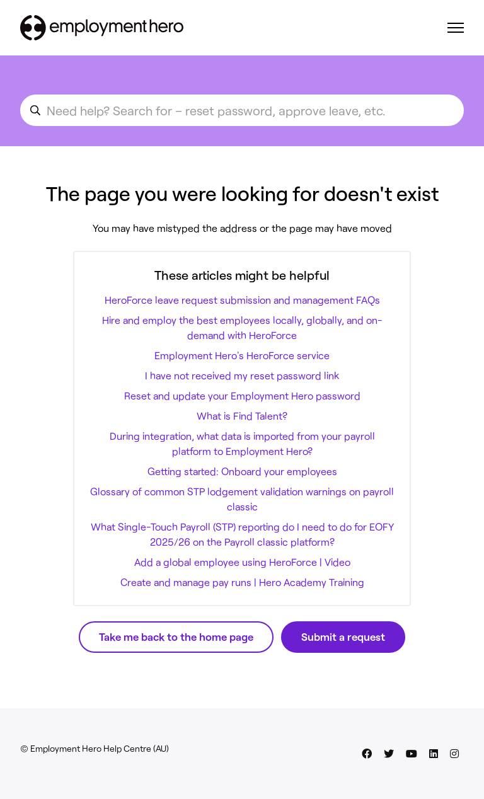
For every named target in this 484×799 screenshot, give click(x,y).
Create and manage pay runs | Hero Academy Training (242, 582)
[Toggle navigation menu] (455, 27)
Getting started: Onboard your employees (242, 471)
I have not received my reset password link (242, 375)
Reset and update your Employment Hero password (242, 395)
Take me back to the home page (176, 636)
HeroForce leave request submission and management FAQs (242, 300)
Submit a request (343, 636)
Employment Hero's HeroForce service (242, 355)
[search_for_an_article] (242, 110)
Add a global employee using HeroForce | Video (242, 562)
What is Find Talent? (242, 416)
